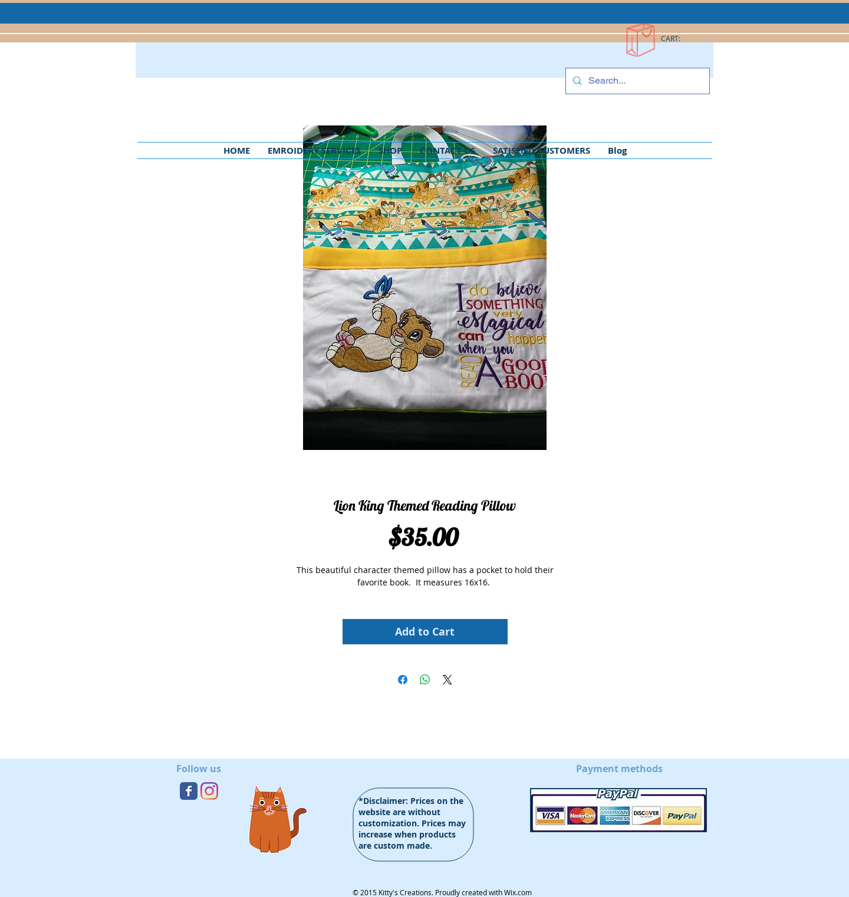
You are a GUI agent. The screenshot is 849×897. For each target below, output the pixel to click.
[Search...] (636, 81)
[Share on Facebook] (403, 680)
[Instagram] (209, 791)
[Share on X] (447, 680)
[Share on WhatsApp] (425, 680)
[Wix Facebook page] (189, 791)
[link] (676, 39)
